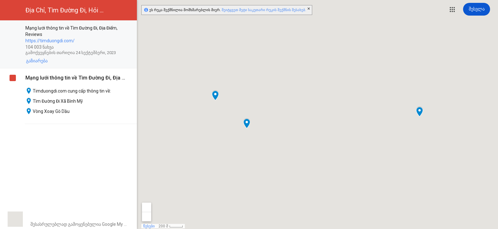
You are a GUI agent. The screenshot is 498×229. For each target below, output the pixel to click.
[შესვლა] (476, 9)
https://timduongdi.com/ (50, 40)
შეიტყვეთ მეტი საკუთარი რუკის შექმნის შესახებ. (264, 10)
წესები (149, 226)
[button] (452, 9)
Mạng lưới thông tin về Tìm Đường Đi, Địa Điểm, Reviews (76, 78)
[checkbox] (128, 28)
